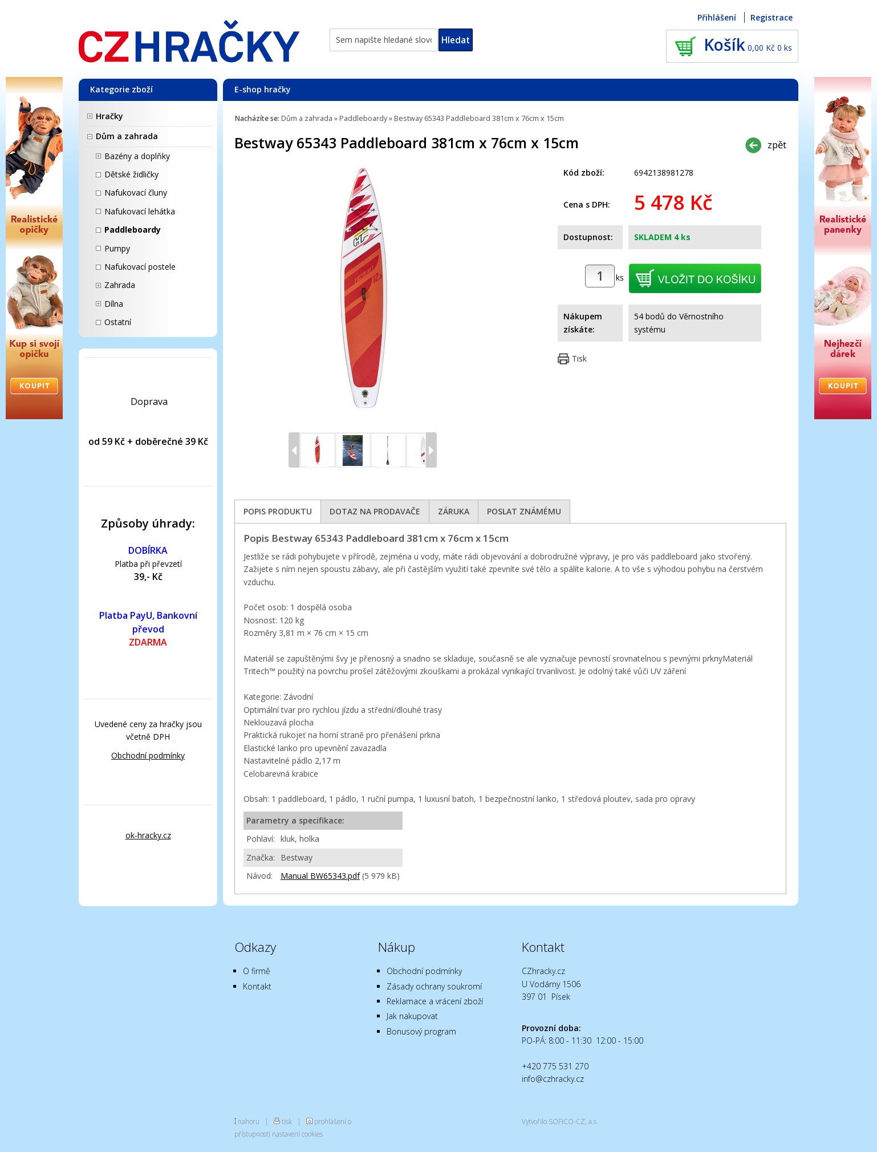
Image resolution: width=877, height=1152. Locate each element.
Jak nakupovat (412, 1016)
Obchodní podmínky (148, 755)
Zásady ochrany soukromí (434, 986)
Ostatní (117, 322)
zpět (777, 144)
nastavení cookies (297, 1133)
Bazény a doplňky (137, 156)
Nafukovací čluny (135, 192)
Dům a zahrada (127, 136)
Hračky (109, 116)
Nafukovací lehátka (139, 211)
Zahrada (119, 284)
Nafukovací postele (140, 266)
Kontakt (257, 986)
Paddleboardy (132, 229)
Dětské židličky (131, 174)
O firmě (256, 971)
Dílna (113, 303)
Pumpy (117, 248)
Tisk (579, 358)
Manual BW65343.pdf (320, 875)
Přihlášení (716, 17)
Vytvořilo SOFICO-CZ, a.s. (560, 1121)
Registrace (771, 17)
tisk (287, 1121)
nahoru (248, 1121)
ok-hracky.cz (148, 835)
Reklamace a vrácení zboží (435, 1001)
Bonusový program (421, 1031)
